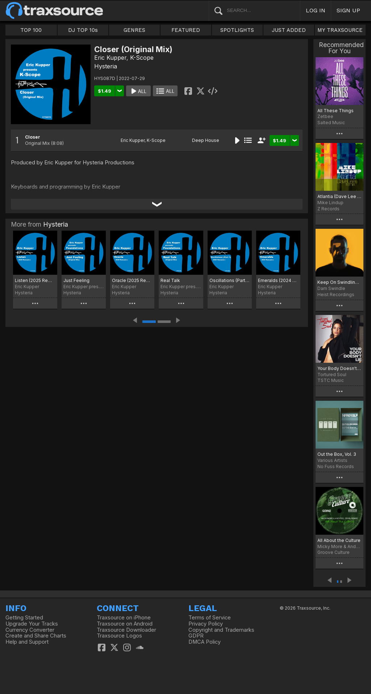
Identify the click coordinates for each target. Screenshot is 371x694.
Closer (32, 137)
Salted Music (331, 122)
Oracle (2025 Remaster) (132, 280)
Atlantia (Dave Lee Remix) (339, 196)
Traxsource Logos (119, 635)
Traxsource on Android (125, 624)
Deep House (205, 140)
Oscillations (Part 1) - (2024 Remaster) (229, 280)
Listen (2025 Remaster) (35, 280)
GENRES (134, 30)
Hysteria (105, 66)
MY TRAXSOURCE (340, 30)
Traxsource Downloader (126, 630)
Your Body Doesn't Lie (339, 368)
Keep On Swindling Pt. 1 (339, 282)
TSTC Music (330, 380)
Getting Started (24, 617)
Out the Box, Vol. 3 (336, 454)
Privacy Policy (205, 624)
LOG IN (315, 10)
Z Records (328, 208)
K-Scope (142, 57)
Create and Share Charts (35, 635)
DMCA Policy (204, 642)
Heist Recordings (335, 294)
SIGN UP (348, 10)
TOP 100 (31, 30)
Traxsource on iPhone (124, 617)
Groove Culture (333, 552)
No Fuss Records (335, 466)
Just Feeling (76, 280)
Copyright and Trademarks (221, 630)
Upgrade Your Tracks (31, 624)
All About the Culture (338, 540)
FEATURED (185, 30)
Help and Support (27, 642)
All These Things (335, 110)
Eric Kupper (110, 57)
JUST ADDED (289, 30)
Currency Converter (29, 630)
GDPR (196, 635)
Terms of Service (209, 617)
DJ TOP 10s (83, 30)
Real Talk (170, 280)
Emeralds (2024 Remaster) (278, 280)
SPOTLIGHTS (237, 30)
